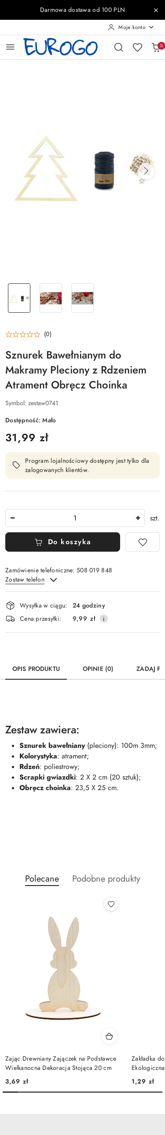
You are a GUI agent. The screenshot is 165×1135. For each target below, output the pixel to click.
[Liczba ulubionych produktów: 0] (137, 47)
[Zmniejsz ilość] (12, 518)
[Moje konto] (131, 27)
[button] (146, 171)
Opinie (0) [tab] (98, 669)
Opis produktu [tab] (36, 669)
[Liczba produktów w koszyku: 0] (156, 47)
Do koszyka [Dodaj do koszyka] (62, 542)
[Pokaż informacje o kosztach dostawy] (104, 618)
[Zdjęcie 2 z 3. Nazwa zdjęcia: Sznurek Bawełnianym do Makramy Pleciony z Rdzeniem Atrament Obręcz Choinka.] (51, 298)
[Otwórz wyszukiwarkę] (119, 47)
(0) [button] (47, 334)
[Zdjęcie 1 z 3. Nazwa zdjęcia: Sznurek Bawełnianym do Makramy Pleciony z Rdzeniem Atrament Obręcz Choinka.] (19, 298)
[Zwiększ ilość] (137, 518)
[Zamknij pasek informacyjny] (156, 10)
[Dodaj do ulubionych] (142, 542)
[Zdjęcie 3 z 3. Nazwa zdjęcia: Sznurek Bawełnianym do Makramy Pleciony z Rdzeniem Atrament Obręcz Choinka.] (83, 298)
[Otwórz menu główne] (10, 47)
